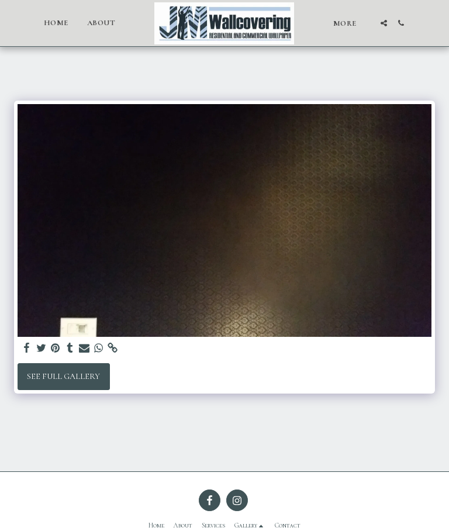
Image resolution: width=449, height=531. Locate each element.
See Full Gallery (63, 376)
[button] (384, 23)
